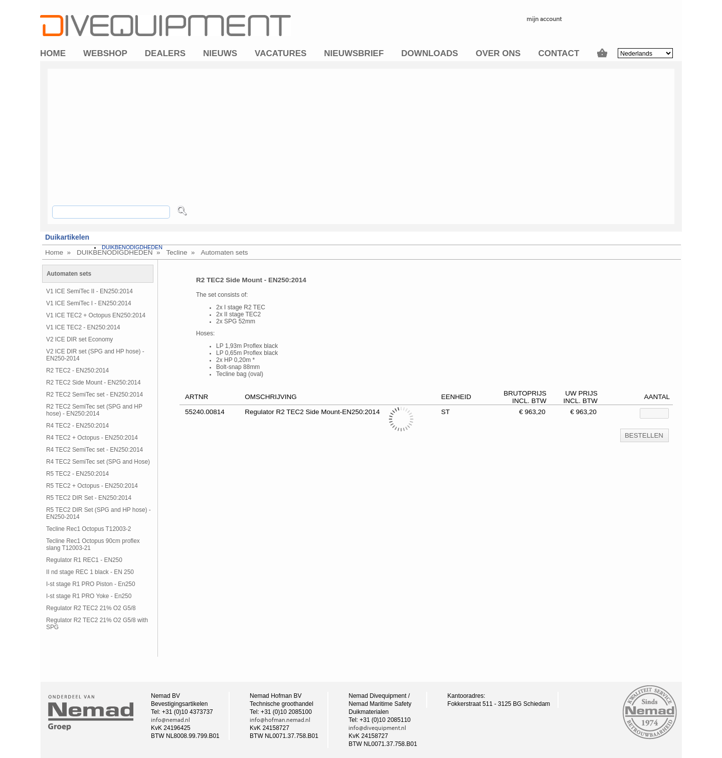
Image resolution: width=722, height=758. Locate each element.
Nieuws (220, 53)
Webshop (105, 53)
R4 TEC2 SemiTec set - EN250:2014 (94, 449)
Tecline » (180, 252)
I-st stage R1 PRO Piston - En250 (90, 584)
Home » (58, 252)
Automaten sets (224, 252)
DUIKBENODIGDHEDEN (132, 247)
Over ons (498, 53)
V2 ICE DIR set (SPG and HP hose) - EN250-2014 (95, 355)
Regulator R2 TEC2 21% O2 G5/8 (91, 608)
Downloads (429, 53)
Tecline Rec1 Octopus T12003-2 (88, 528)
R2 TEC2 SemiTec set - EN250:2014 (94, 394)
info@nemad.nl (170, 719)
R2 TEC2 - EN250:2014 (77, 370)
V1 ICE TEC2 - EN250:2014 (83, 327)
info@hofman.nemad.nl (280, 719)
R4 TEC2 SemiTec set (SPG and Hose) (98, 461)
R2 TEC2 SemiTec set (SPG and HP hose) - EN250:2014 (94, 410)
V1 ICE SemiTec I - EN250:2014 (88, 303)
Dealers (165, 53)
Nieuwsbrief (354, 53)
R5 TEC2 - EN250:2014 (77, 473)
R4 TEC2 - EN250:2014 (77, 425)
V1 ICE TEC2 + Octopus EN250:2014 (95, 315)
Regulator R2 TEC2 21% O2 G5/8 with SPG (97, 624)
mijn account (544, 19)
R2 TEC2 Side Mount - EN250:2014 (93, 382)
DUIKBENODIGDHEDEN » (118, 252)
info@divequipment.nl (377, 727)
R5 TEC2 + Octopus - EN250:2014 (92, 485)
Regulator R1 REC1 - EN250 (84, 559)
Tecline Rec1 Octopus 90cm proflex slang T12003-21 (93, 544)
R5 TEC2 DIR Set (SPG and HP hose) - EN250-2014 (98, 513)
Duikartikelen (67, 237)
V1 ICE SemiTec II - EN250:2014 (89, 291)
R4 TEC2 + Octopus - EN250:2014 (92, 437)
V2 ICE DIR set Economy (79, 339)
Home (53, 53)
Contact (558, 53)
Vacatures (280, 53)
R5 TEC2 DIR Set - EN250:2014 (88, 497)
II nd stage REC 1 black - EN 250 (90, 572)
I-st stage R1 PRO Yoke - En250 (88, 596)
